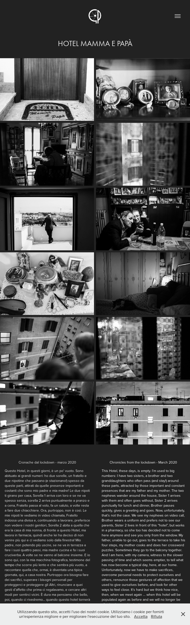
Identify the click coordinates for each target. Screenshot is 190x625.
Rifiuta (156, 616)
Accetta (140, 616)
